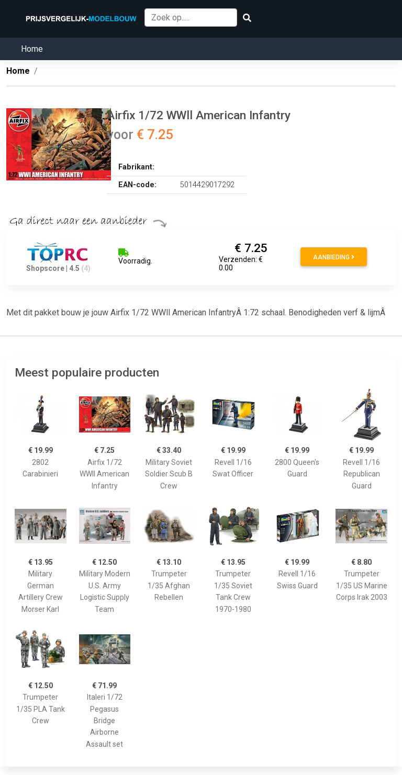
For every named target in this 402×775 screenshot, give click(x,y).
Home (32, 49)
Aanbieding (333, 257)
